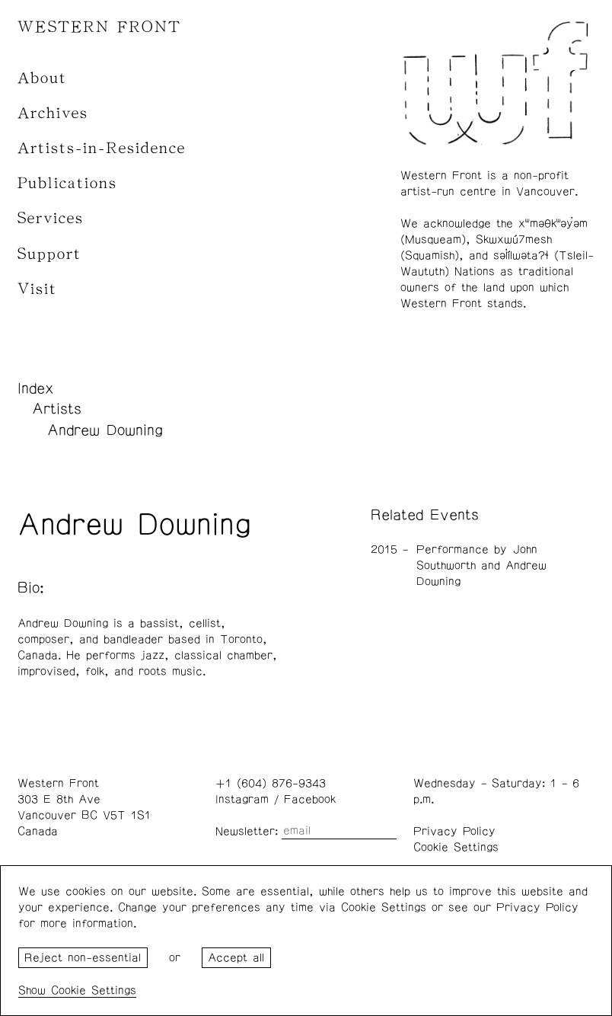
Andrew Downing (105, 430)
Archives (53, 113)
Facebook (310, 799)
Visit (37, 289)
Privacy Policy (454, 831)
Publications (67, 183)
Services (51, 218)
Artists (56, 409)
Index (36, 388)
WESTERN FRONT (99, 27)
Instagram (242, 799)
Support (49, 254)
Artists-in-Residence (102, 148)
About (42, 78)
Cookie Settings (456, 847)
